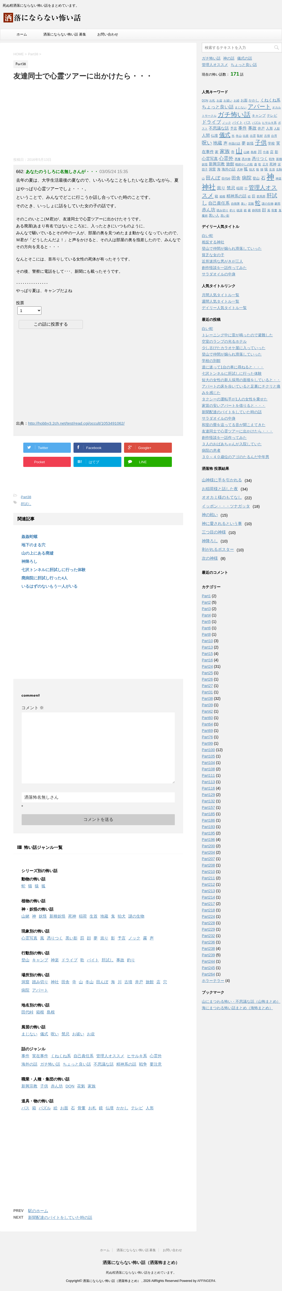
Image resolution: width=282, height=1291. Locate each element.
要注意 (156, 1064)
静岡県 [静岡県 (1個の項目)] (256, 210)
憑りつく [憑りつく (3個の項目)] (260, 159)
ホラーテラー (213, 980)
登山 (25, 960)
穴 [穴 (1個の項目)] (246, 188)
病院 (25, 990)
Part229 (208, 929)
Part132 (208, 801)
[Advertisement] (53, 117)
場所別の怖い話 (35, 975)
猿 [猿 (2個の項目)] (266, 169)
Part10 (207, 641)
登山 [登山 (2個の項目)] (256, 178)
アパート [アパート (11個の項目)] (259, 106)
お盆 (91, 1034)
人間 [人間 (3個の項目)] (206, 135)
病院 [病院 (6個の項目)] (247, 178)
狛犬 (122, 916)
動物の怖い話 (33, 879)
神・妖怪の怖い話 (37, 909)
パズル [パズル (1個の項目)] (256, 122)
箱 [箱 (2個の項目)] (216, 196)
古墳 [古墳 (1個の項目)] (267, 135)
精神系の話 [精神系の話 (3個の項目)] (236, 196)
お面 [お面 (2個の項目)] (244, 100)
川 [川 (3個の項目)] (260, 152)
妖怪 (43, 916)
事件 (25, 1056)
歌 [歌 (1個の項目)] (259, 164)
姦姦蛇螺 (29, 536)
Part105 (208, 756)
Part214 (208, 897)
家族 (92, 1086)
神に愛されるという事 (222, 523)
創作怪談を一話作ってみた (224, 268)
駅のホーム (38, 1210)
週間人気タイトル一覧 (220, 301)
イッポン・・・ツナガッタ (226, 506)
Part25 (207, 673)
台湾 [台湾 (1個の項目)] (274, 135)
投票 (20, 303)
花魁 (81, 1086)
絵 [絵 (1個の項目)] (249, 196)
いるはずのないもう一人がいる (49, 586)
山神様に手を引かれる (222, 480)
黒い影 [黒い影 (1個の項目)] (225, 215)
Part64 (207, 724)
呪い (55, 1034)
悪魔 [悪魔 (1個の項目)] (238, 159)
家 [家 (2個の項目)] (216, 152)
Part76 (207, 737)
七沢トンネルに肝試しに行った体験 (53, 569)
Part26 (207, 679)
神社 (55, 982)
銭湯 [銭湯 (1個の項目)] (239, 210)
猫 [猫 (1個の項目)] (261, 169)
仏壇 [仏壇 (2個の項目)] (214, 136)
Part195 (208, 833)
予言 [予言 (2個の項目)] (233, 128)
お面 (64, 1108)
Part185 (208, 814)
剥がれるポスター (218, 549)
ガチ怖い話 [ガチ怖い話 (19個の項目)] (234, 114)
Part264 (208, 974)
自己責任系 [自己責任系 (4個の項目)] (219, 203)
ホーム (22, 34)
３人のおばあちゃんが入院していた (232, 444)
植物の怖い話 (33, 901)
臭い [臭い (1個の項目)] (244, 203)
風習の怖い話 (33, 1027)
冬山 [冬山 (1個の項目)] (239, 135)
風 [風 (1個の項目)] (268, 210)
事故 (120, 960)
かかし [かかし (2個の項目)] (254, 100)
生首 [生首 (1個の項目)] (272, 169)
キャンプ (40, 960)
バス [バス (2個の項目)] (247, 122)
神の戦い (210, 514)
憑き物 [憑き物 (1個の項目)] (246, 159)
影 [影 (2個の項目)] (276, 152)
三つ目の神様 (214, 532)
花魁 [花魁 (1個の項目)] (251, 203)
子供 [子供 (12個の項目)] (261, 142)
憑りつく (55, 938)
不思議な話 (104, 1064)
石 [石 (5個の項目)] (263, 178)
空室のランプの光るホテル (224, 341)
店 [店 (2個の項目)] (271, 152)
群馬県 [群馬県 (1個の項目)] (261, 196)
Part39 (207, 705)
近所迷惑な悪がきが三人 (222, 261)
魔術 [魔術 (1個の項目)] (205, 215)
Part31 (207, 692)
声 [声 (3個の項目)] (225, 143)
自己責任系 (84, 1056)
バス (25, 1108)
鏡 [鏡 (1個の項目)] (245, 210)
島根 (51, 1012)
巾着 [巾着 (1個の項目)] (266, 152)
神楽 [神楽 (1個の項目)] (278, 178)
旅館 (150, 982)
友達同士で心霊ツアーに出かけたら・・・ (237, 431)
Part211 (208, 878)
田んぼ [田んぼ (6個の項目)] (213, 178)
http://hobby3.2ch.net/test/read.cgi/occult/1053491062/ (76, 423)
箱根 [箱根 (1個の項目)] (222, 196)
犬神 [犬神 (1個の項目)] (240, 169)
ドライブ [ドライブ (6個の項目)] (211, 122)
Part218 (208, 910)
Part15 (207, 654)
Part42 (207, 711)
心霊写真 (29, 938)
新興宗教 (29, 1086)
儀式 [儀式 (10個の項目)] (224, 135)
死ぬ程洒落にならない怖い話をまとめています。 (141, 1272)
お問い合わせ (107, 34)
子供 (44, 1086)
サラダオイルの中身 (218, 274)
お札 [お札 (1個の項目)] (212, 100)
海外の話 (29, 1064)
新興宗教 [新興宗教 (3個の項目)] (217, 164)
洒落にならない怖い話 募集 (64, 34)
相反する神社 (213, 242)
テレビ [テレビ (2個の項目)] (272, 116)
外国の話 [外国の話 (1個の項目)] (234, 143)
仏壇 (110, 1108)
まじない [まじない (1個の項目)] (240, 107)
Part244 (208, 961)
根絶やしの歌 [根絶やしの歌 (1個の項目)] (244, 164)
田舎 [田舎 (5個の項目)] (236, 178)
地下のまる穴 (33, 545)
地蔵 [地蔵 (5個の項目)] (217, 143)
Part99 (207, 743)
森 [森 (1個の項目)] (255, 164)
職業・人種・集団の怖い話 (45, 1079)
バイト (93, 960)
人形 (150, 1108)
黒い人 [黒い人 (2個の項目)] (214, 215)
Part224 (208, 916)
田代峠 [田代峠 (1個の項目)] (226, 178)
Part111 (208, 775)
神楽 (55, 960)
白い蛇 (207, 235)
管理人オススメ (110, 1056)
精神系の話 (126, 1064)
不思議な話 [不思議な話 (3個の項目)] (219, 128)
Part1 (206, 596)
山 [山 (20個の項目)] (239, 150)
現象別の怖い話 (35, 931)
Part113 (208, 782)
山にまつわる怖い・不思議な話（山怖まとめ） (241, 1001)
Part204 (208, 852)
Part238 (208, 948)
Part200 (208, 846)
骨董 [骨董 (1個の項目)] (274, 210)
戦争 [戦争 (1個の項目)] (272, 159)
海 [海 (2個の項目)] (219, 169)
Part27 (207, 686)
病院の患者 (211, 450)
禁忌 (65, 1034)
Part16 (207, 660)
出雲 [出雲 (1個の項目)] (253, 135)
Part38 (26, 497)
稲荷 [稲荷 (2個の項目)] (239, 188)
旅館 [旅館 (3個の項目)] (230, 164)
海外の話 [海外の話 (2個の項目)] (228, 169)
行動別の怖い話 (35, 953)
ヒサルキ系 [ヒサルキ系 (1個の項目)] (269, 122)
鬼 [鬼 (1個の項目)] (280, 210)
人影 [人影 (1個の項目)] (277, 128)
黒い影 (71, 938)
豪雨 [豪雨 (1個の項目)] (277, 203)
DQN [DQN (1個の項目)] (205, 100)
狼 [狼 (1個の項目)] (257, 169)
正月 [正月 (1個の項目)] (265, 164)
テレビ (137, 1108)
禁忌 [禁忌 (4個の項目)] (231, 187)
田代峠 (27, 1012)
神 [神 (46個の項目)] (270, 176)
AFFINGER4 (206, 1281)
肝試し (26, 504)
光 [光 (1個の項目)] (232, 135)
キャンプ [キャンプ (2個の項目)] (259, 116)
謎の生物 (136, 916)
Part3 (206, 609)
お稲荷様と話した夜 (220, 488)
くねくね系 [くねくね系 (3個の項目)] (270, 100)
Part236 (208, 942)
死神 (72, 916)
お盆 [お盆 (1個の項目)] (219, 100)
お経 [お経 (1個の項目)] (236, 100)
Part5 (206, 621)
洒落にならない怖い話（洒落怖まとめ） (141, 1262)
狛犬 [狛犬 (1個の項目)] (252, 169)
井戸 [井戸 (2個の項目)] (261, 128)
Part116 (208, 788)
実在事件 (40, 1056)
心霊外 (156, 1056)
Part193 (208, 827)
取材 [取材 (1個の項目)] (260, 135)
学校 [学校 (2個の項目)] (271, 143)
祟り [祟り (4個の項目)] (221, 187)
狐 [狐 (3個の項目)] (246, 169)
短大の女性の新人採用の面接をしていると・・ (241, 380)
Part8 (206, 634)
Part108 (208, 769)
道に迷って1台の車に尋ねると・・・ (233, 367)
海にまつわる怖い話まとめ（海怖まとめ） (237, 1008)
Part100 (208, 750)
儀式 (44, 1034)
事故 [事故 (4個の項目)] (252, 128)
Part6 (206, 628)
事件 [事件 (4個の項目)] (242, 128)
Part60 (207, 718)
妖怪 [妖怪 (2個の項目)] (250, 143)
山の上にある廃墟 (37, 553)
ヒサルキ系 (137, 1056)
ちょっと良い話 (77, 1064)
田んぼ (102, 982)
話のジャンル (33, 1049)
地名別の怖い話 (35, 1005)
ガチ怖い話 (50, 1064)
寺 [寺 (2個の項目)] (232, 152)
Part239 (208, 955)
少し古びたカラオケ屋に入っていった (233, 348)
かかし (122, 1108)
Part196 (208, 839)
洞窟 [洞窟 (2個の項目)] (212, 169)
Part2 (206, 602)
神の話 (228, 58)
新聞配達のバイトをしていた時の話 (60, 1217)
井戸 (139, 982)
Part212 (208, 884)
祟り (104, 938)
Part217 (208, 904)
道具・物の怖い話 (37, 1101)
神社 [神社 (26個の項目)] (209, 187)
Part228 (208, 923)
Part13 (207, 647)
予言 (122, 938)
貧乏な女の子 (213, 255)
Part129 (208, 795)
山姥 (25, 916)
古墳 (128, 982)
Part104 (208, 762)
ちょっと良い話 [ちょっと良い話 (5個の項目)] (218, 107)
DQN (69, 1086)
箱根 (40, 1012)
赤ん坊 (57, 1086)
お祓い (78, 1034)
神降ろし (29, 561)
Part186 (208, 820)
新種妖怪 (57, 916)
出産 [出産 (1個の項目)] (246, 135)
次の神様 (210, 558)
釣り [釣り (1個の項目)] (232, 210)
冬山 (90, 982)
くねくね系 (61, 1056)
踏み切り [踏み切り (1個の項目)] (222, 210)
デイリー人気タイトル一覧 (224, 308)
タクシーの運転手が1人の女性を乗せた (235, 399)
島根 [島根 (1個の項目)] (254, 152)
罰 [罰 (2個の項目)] (253, 196)
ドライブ (69, 960)
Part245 (208, 968)
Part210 (208, 871)
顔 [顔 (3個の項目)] (264, 210)
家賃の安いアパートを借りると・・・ (233, 405)
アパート (40, 990)
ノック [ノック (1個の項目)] (226, 122)
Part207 (208, 859)
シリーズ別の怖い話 (39, 870)
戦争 (143, 1064)
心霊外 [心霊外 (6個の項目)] (226, 158)
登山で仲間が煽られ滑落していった (232, 248)
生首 (94, 916)
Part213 (208, 891)
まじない (29, 1034)
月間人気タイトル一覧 (220, 295)
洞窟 (25, 982)
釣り (131, 960)
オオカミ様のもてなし (222, 497)
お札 (92, 1108)
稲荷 (83, 916)
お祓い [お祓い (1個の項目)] (227, 100)
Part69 (207, 730)
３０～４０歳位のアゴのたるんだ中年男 (235, 457)
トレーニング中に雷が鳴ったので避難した (237, 335)
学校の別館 (211, 360)
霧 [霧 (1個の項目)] (249, 210)
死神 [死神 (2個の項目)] (272, 164)
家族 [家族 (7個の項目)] (225, 151)
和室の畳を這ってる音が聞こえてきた (233, 425)
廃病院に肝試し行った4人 (44, 578)
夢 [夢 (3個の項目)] (244, 143)
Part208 (208, 865)
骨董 (82, 1108)
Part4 (206, 615)
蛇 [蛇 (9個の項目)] (257, 203)
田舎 (65, 982)
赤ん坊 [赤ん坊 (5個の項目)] (208, 209)
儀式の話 (244, 58)
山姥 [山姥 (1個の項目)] (246, 152)
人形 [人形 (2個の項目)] (269, 128)
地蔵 (104, 916)
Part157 (208, 807)
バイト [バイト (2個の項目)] (237, 122)
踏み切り (40, 982)
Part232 (208, 936)
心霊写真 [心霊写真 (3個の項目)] (210, 159)
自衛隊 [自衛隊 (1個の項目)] (235, 203)
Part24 (207, 666)
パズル (45, 1108)
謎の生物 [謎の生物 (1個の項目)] (267, 203)
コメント (32, 707)
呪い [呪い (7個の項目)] (207, 143)
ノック (134, 938)
